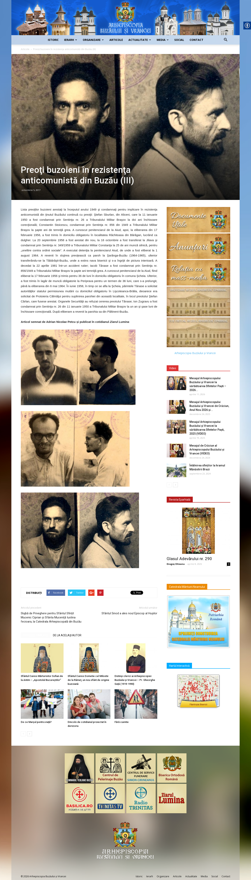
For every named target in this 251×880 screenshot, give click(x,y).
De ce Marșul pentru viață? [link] (36, 722)
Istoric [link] (53, 40)
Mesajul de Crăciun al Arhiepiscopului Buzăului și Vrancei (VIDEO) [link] (206, 449)
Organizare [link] (93, 40)
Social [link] (179, 40)
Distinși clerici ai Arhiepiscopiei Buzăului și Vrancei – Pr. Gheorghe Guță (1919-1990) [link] (135, 680)
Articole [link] (116, 40)
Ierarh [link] (70, 40)
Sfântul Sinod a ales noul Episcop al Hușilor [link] (129, 613)
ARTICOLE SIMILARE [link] (35, 635)
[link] (125, 17)
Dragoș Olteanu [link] (176, 563)
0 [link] (228, 564)
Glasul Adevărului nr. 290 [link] (189, 558)
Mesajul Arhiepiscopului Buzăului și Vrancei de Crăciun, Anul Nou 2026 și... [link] (209, 405)
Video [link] (172, 368)
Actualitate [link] (139, 40)
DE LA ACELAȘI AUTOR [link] (67, 635)
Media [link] (163, 40)
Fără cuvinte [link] (122, 722)
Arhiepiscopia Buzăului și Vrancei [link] (195, 353)
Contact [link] (196, 40)
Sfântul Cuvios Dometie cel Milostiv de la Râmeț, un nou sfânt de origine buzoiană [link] (88, 680)
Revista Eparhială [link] (179, 499)
